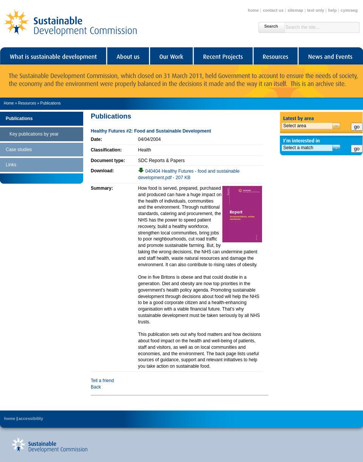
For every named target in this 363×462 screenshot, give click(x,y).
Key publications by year (34, 134)
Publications (50, 103)
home (253, 10)
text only (315, 10)
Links (11, 164)
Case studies (19, 149)
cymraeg (349, 10)
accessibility (31, 418)
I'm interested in (321, 140)
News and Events (330, 56)
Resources (275, 56)
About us (127, 56)
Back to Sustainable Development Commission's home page (49, 445)
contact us (273, 10)
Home (9, 103)
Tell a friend (102, 380)
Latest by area (321, 117)
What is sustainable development (53, 56)
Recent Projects (223, 56)
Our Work (171, 56)
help (332, 10)
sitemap (295, 10)
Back (96, 387)
